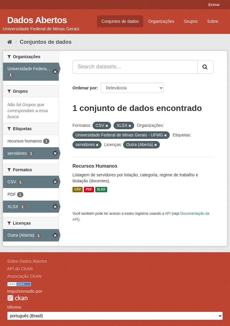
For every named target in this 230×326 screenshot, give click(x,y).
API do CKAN (20, 268)
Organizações (161, 21)
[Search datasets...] (135, 67)
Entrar (214, 4)
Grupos (191, 21)
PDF (89, 189)
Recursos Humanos (94, 166)
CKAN (17, 298)
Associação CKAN (24, 276)
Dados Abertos (37, 20)
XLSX (101, 189)
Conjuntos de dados (120, 21)
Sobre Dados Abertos (27, 261)
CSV (77, 189)
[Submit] (205, 67)
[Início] (9, 42)
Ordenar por (84, 87)
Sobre (212, 21)
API (168, 213)
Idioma (14, 307)
